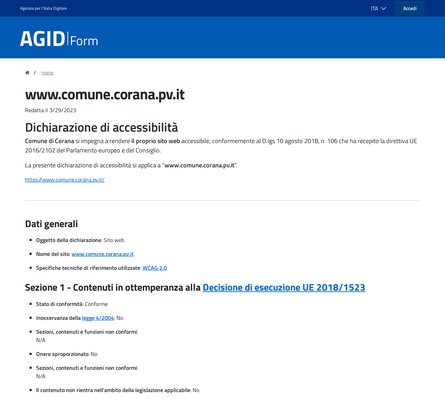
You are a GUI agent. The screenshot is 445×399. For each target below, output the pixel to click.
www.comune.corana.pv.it (103, 254)
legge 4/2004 (98, 318)
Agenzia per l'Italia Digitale (43, 8)
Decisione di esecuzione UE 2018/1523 (284, 287)
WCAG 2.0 (155, 268)
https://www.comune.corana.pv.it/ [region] (65, 179)
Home (47, 72)
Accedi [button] (409, 8)
